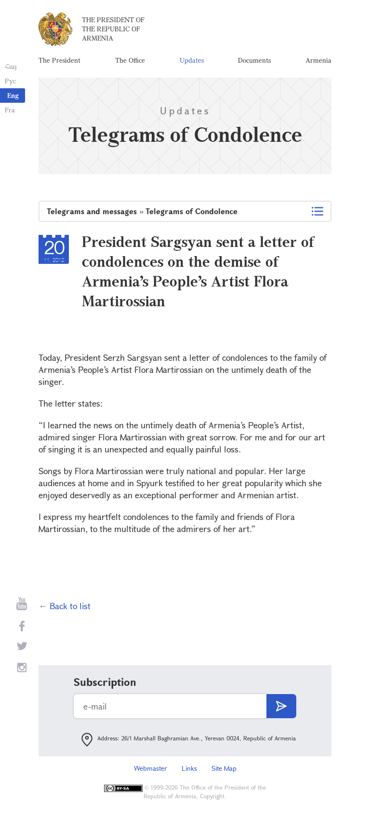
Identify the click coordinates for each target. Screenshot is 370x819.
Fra (10, 109)
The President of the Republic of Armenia (113, 28)
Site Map (224, 768)
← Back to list (65, 606)
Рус (10, 80)
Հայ (11, 66)
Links (189, 768)
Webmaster (150, 768)
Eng (13, 95)
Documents (254, 60)
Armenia (318, 60)
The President (59, 60)
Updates (192, 60)
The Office (130, 60)
